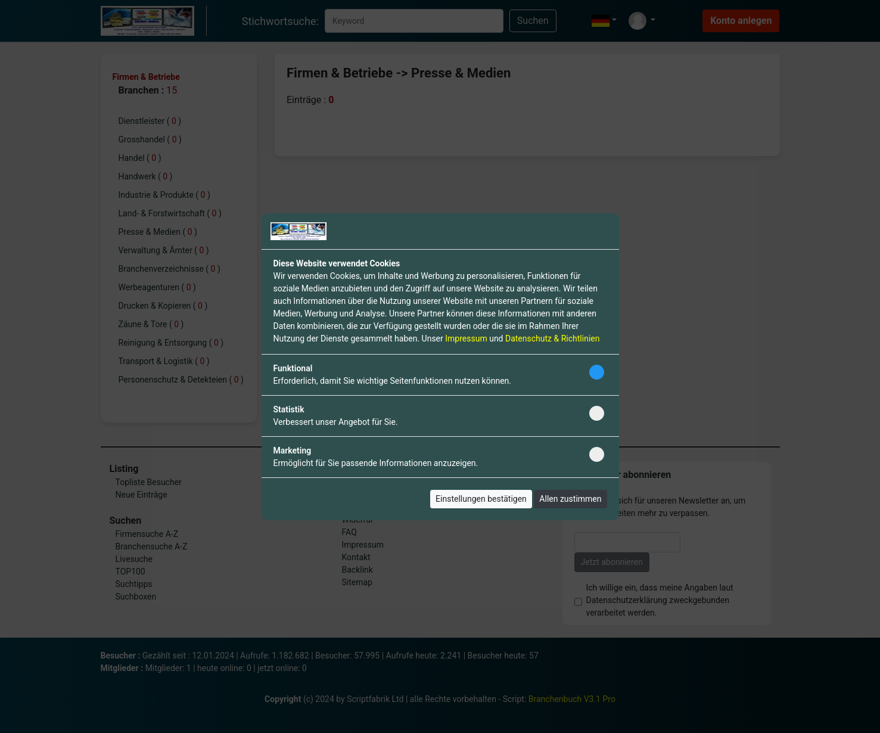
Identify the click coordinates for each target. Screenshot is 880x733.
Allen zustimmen (570, 499)
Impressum (466, 338)
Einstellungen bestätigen (481, 499)
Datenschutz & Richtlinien (552, 338)
